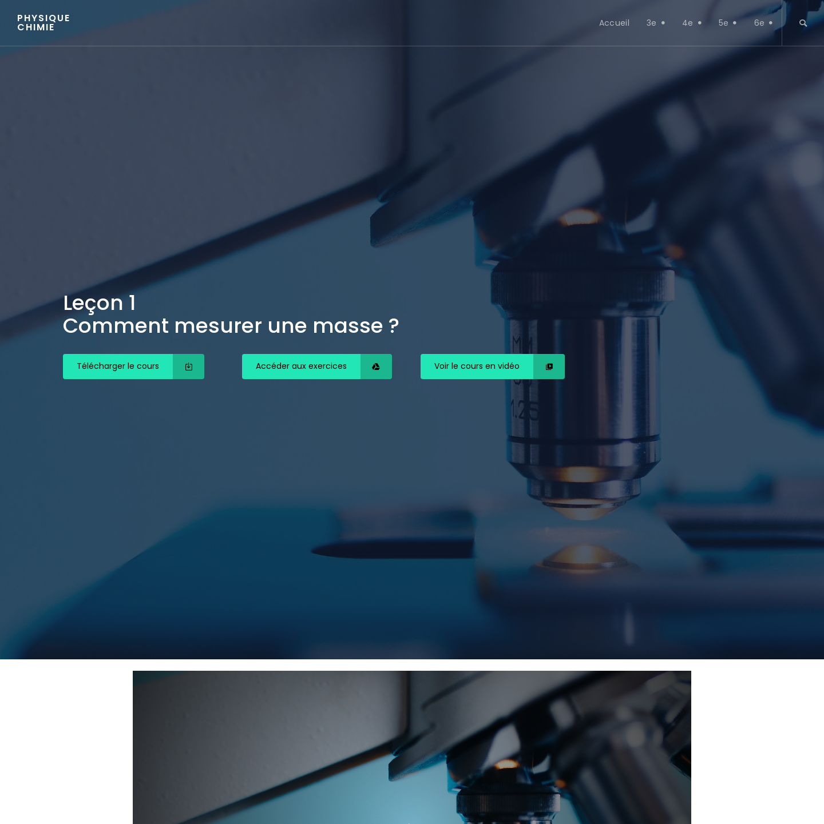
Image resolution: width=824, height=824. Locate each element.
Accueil (614, 23)
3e (656, 23)
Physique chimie (43, 23)
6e (763, 23)
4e (692, 23)
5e (728, 23)
